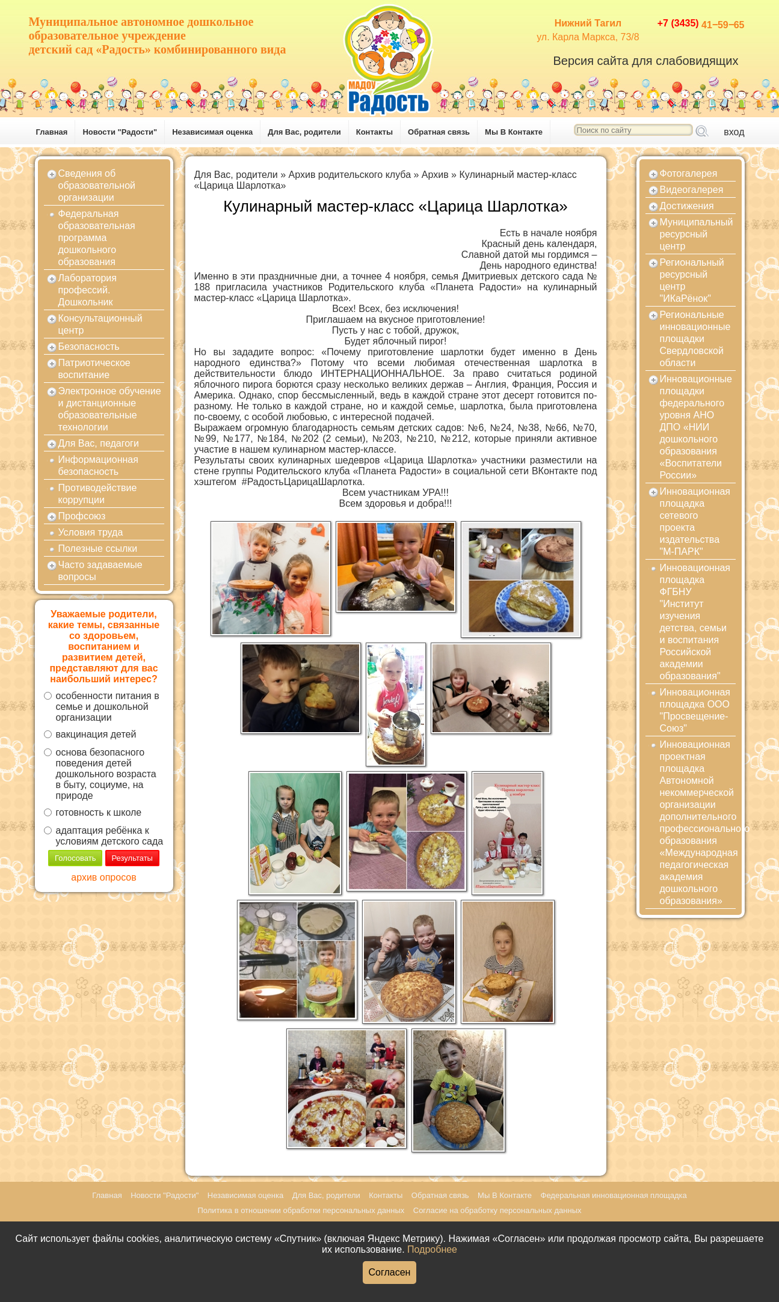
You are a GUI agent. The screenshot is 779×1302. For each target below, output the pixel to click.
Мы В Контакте (514, 131)
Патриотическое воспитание (94, 369)
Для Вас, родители (304, 131)
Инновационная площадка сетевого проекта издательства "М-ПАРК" (695, 521)
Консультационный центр (100, 324)
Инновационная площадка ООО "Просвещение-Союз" (695, 710)
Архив (435, 175)
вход (734, 132)
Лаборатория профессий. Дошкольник (87, 290)
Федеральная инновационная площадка (614, 1195)
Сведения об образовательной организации (96, 185)
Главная (52, 131)
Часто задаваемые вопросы (100, 571)
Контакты (374, 131)
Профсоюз (82, 516)
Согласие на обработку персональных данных (497, 1210)
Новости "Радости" (119, 131)
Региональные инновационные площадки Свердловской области (695, 339)
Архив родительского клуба (350, 175)
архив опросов (103, 877)
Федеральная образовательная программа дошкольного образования (96, 238)
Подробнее (432, 1249)
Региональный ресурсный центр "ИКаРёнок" (692, 280)
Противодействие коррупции (97, 494)
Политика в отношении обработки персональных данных (300, 1210)
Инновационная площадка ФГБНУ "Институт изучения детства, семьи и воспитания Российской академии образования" (695, 622)
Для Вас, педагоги (98, 443)
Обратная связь (439, 131)
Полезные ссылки (98, 548)
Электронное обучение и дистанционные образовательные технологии (109, 409)
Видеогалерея (692, 190)
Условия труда (90, 532)
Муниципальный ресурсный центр (696, 234)
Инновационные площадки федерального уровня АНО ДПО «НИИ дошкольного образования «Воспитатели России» (696, 427)
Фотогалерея (689, 173)
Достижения (687, 206)
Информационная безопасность (98, 465)
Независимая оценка (212, 131)
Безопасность (89, 346)
